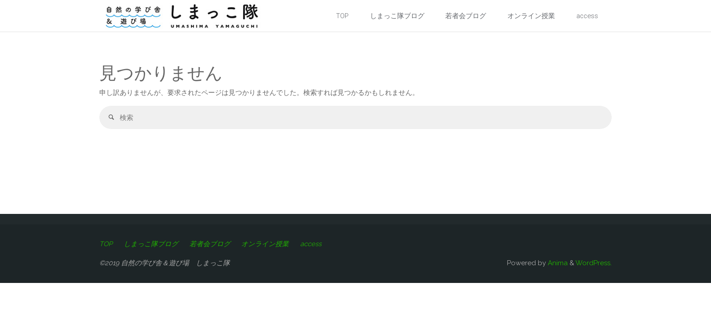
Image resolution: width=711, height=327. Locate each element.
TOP (105, 244)
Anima (557, 263)
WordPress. (593, 263)
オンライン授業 (267, 244)
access (313, 244)
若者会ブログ (210, 244)
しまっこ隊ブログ (151, 244)
